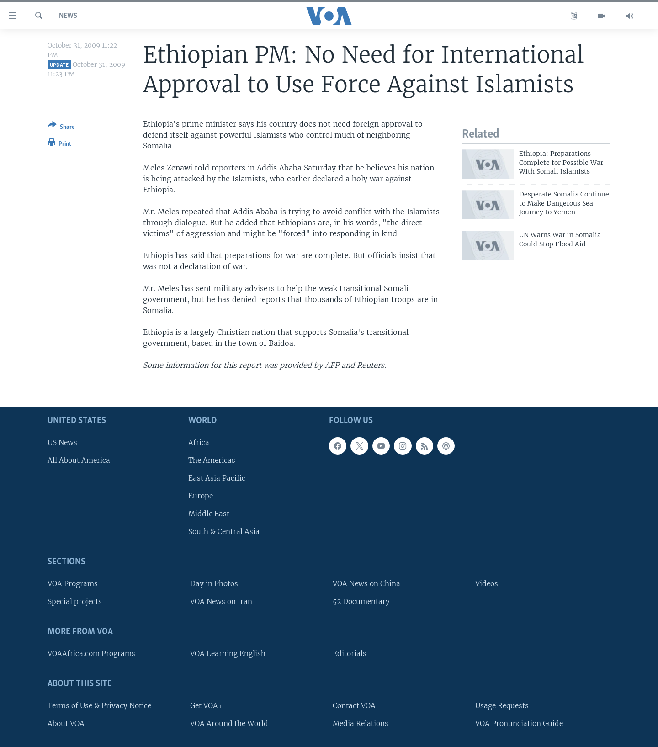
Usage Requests (502, 705)
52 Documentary (361, 601)
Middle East (208, 513)
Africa (198, 442)
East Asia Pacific (216, 478)
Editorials (349, 653)
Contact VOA (354, 705)
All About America (79, 460)
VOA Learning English (227, 653)
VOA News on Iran (221, 601)
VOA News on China (366, 583)
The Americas (211, 460)
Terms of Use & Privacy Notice (99, 705)
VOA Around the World (229, 723)
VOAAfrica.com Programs (91, 653)
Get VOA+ (206, 705)
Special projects (75, 601)
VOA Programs (73, 583)
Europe (200, 496)
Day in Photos (214, 583)
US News (62, 442)
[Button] (61, 127)
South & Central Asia (224, 531)
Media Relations (360, 723)
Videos (486, 583)
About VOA (66, 723)
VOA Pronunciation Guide (519, 723)
